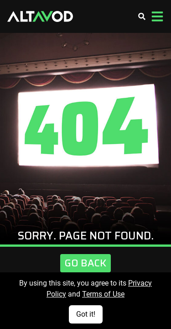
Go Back (85, 263)
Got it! (85, 314)
